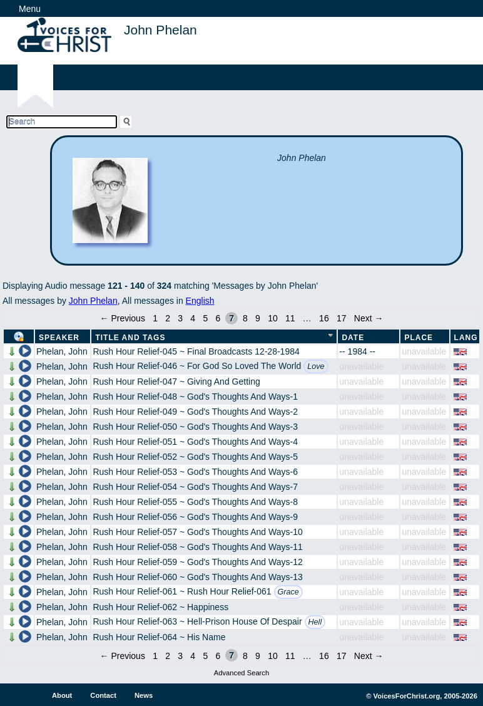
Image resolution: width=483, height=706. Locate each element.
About (62, 695)
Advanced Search (241, 673)
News (144, 695)
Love (315, 366)
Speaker (59, 337)
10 (273, 318)
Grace (288, 592)
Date (353, 337)
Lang (466, 337)
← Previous (122, 318)
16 (324, 318)
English (200, 301)
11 (290, 318)
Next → (369, 318)
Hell (315, 622)
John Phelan (93, 301)
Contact (103, 695)
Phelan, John (62, 351)
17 (342, 318)
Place (418, 337)
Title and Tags (130, 337)
